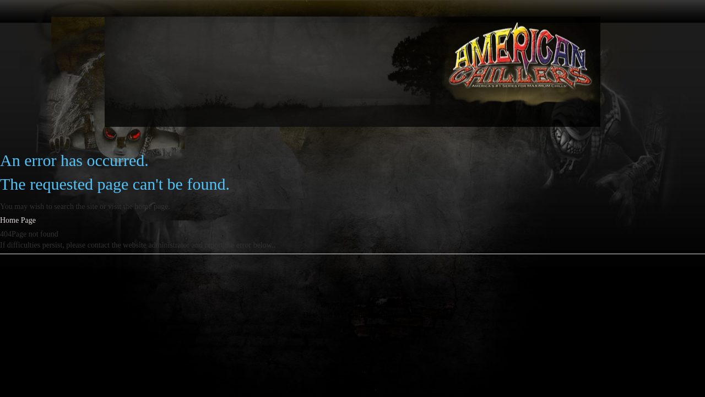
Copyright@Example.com (361, 304)
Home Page (18, 220)
